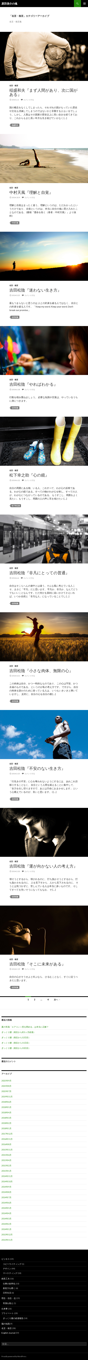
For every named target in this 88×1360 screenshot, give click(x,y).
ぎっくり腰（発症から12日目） (15, 1037)
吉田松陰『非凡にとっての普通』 (39, 572)
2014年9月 (6, 1186)
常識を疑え (8, 1303)
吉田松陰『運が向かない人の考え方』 (43, 866)
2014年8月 (6, 1192)
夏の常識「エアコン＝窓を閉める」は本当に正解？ (25, 1027)
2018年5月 (6, 1107)
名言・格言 (13, 85)
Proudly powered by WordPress (13, 1356)
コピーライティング (12, 1264)
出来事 (4, 1308)
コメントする (28, 100)
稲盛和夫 (15, 125)
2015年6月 (6, 1155)
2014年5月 (6, 1208)
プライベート (7, 1313)
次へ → (57, 999)
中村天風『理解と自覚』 (31, 192)
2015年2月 (6, 1165)
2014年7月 (6, 1197)
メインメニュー (84, 3)
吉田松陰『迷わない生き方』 (35, 290)
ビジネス (5, 1259)
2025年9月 (6, 1080)
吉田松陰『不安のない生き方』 (37, 768)
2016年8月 (6, 1144)
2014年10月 (7, 1181)
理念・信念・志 (8, 1298)
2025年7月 (6, 1091)
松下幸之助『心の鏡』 (29, 475)
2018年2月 (6, 1123)
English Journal (8, 1333)
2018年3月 (6, 1118)
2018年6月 (6, 1102)
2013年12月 (7, 1234)
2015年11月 (7, 1149)
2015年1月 (6, 1171)
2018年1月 (6, 1128)
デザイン (7, 1268)
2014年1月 (6, 1229)
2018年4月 (6, 1112)
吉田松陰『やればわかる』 (33, 384)
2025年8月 (6, 1086)
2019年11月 (7, 1096)
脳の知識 (5, 1323)
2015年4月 (6, 1160)
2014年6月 (6, 1202)
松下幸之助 (16, 506)
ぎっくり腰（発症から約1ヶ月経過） (18, 1032)
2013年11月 (7, 1240)
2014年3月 (6, 1218)
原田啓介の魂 (9, 3)
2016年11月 (7, 1139)
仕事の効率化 (9, 1283)
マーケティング (10, 1273)
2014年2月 (6, 1224)
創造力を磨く (9, 1288)
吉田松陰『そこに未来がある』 (37, 963)
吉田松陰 (15, 317)
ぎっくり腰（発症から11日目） (15, 1042)
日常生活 (7, 1292)
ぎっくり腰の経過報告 (13, 1318)
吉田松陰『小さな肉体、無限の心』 (41, 670)
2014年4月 (6, 1213)
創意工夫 (5, 1278)
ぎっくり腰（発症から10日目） (15, 1048)
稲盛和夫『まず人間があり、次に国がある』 (43, 92)
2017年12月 (7, 1133)
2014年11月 (7, 1176)
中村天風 (15, 223)
